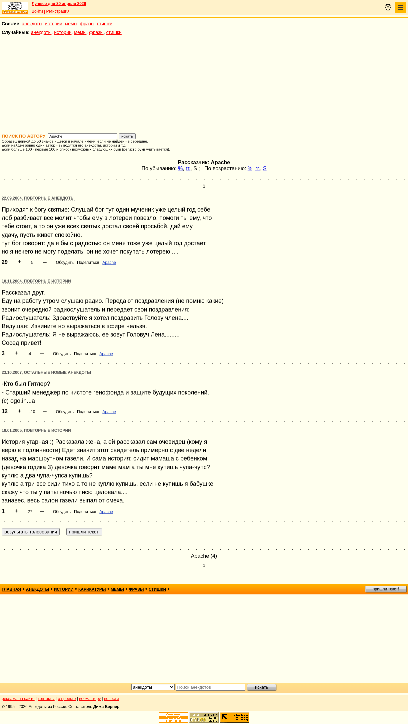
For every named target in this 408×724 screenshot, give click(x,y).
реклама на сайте (18, 698)
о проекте (67, 698)
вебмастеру (90, 698)
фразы (87, 23)
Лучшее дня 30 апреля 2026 (59, 3)
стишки (104, 23)
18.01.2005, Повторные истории (36, 430)
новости (111, 698)
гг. (188, 168)
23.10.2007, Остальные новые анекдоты (46, 372)
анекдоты (32, 23)
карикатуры (92, 589)
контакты (46, 698)
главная (11, 589)
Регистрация (57, 11)
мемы (71, 23)
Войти (37, 11)
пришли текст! (386, 589)
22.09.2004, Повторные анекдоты (38, 198)
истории (53, 23)
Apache (109, 262)
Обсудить (65, 262)
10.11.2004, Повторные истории (36, 281)
